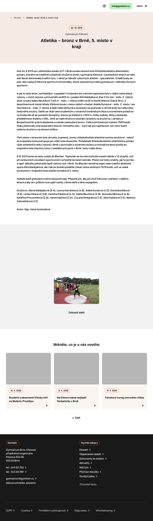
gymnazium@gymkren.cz (20, 478)
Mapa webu (81, 510)
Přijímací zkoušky (89, 471)
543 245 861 (17, 471)
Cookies (25, 510)
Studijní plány (87, 476)
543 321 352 (17, 467)
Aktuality (17, 17)
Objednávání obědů (90, 454)
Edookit (83, 450)
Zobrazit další (76, 312)
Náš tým (84, 467)
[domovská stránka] (19, 6)
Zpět (77, 418)
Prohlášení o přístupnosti (53, 510)
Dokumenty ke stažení (91, 458)
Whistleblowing (105, 510)
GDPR (9, 510)
